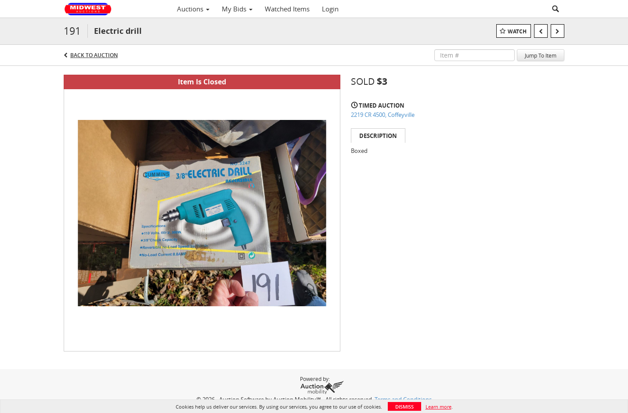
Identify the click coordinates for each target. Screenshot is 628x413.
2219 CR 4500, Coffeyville (383, 115)
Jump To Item (540, 55)
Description (378, 136)
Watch (517, 31)
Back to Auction (94, 55)
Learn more (438, 406)
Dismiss (404, 406)
